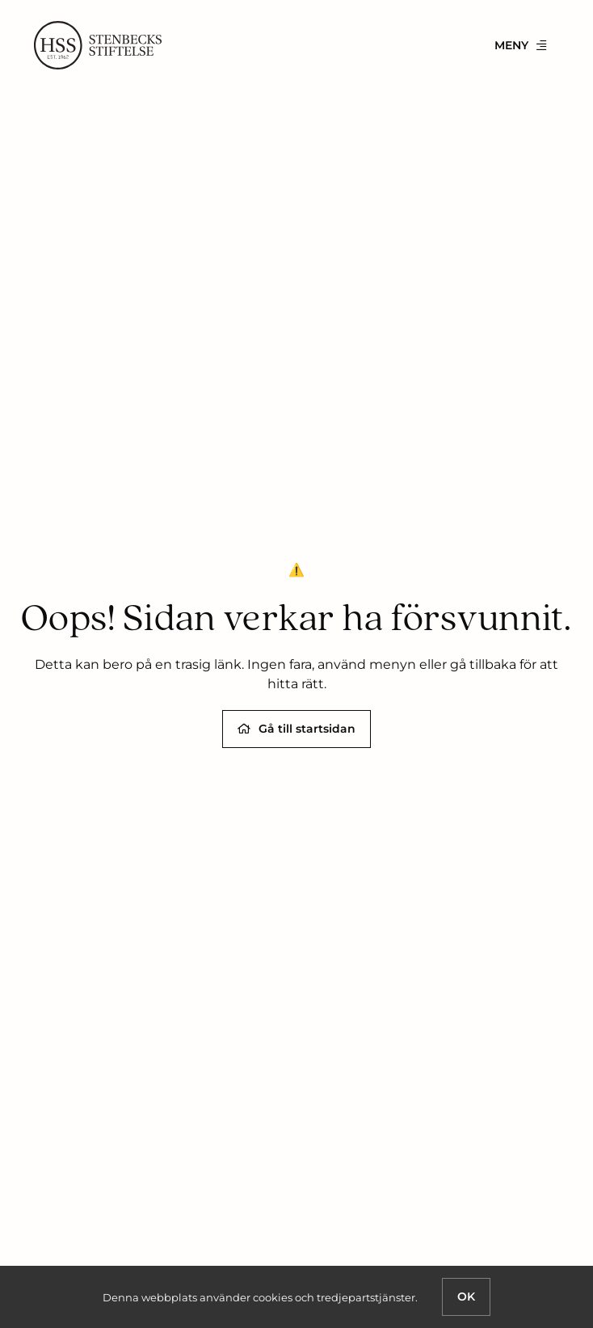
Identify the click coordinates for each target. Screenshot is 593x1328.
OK (466, 1296)
